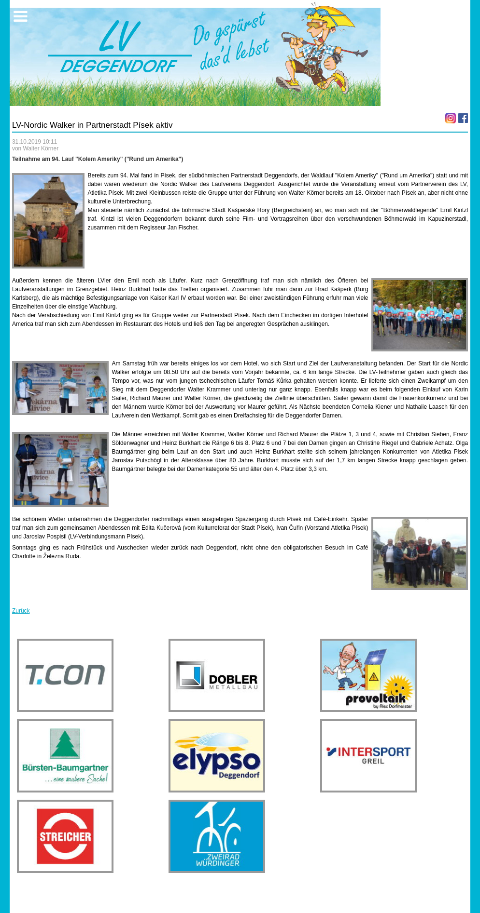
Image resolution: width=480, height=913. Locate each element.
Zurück (21, 610)
